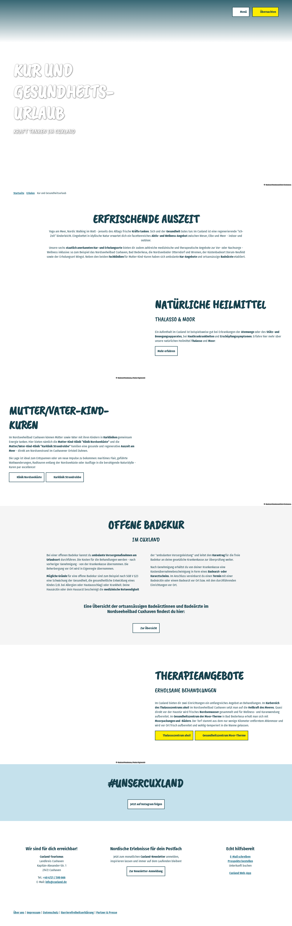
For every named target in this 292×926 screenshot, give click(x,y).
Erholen (30, 193)
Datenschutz (50, 912)
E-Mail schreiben (240, 856)
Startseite (18, 193)
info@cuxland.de (56, 882)
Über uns (18, 912)
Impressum (33, 912)
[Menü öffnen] (239, 16)
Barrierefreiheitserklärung (77, 912)
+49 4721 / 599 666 (54, 877)
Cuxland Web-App (240, 873)
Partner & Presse (106, 912)
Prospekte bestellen (240, 861)
